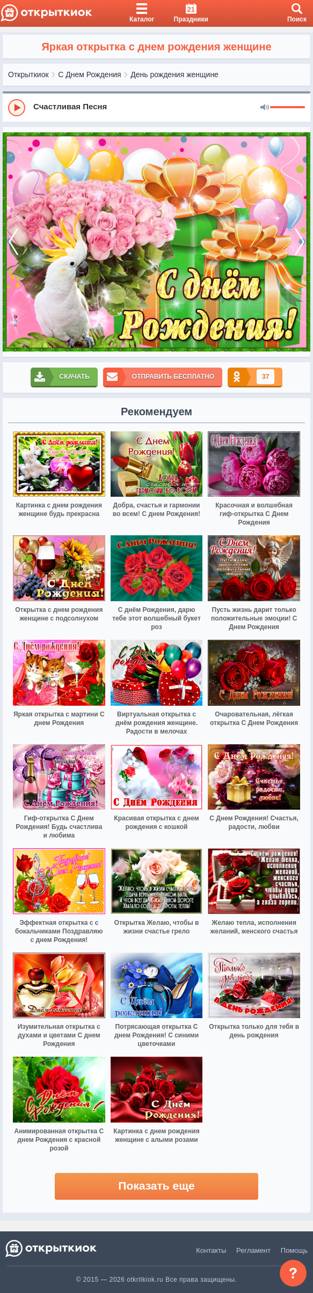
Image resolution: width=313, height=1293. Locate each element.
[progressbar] (287, 107)
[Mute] (264, 107)
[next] (300, 242)
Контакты (211, 1250)
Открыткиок (28, 74)
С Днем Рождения (89, 74)
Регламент (253, 1250)
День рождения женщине (174, 74)
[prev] (13, 242)
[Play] (16, 107)
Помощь (294, 1250)
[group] (156, 107)
